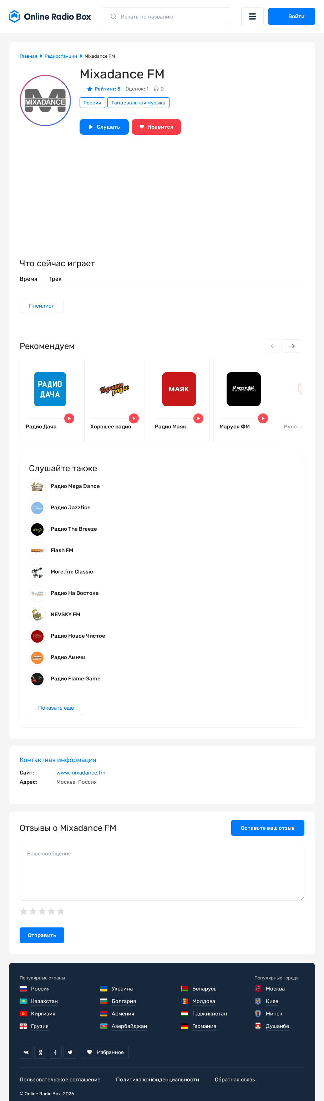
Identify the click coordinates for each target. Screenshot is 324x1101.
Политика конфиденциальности (157, 1079)
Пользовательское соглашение (60, 1079)
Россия (92, 103)
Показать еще (56, 708)
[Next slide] (292, 346)
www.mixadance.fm (80, 773)
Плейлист (41, 306)
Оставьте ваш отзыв (268, 828)
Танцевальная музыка (138, 103)
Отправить (42, 935)
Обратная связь (235, 1079)
